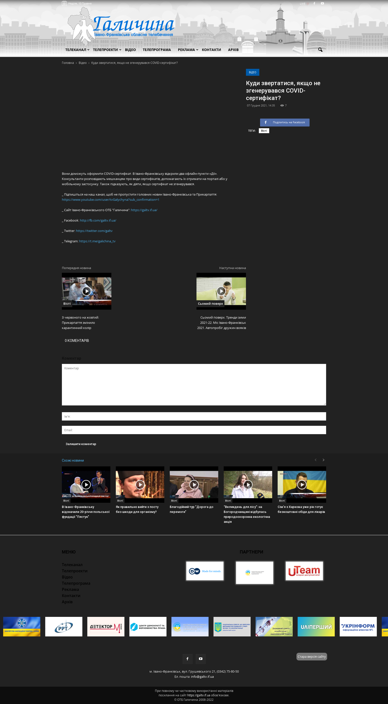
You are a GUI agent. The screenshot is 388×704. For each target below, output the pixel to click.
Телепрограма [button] (157, 49)
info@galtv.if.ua (202, 676)
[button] (320, 50)
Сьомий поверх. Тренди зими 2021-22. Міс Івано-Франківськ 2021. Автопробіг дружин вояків (221, 322)
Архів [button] (233, 49)
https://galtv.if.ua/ (144, 210)
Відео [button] (130, 49)
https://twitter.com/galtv (94, 230)
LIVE (304, 3)
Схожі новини (73, 460)
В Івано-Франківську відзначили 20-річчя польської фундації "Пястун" (86, 512)
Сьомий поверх (210, 303)
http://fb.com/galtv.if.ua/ (98, 220)
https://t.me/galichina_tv (97, 241)
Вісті (264, 130)
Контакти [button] (211, 49)
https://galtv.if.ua (198, 695)
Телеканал (77, 49)
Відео (252, 72)
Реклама (188, 49)
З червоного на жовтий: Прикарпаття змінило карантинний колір (80, 322)
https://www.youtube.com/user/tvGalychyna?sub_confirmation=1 (110, 199)
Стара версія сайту (312, 656)
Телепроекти (107, 49)
